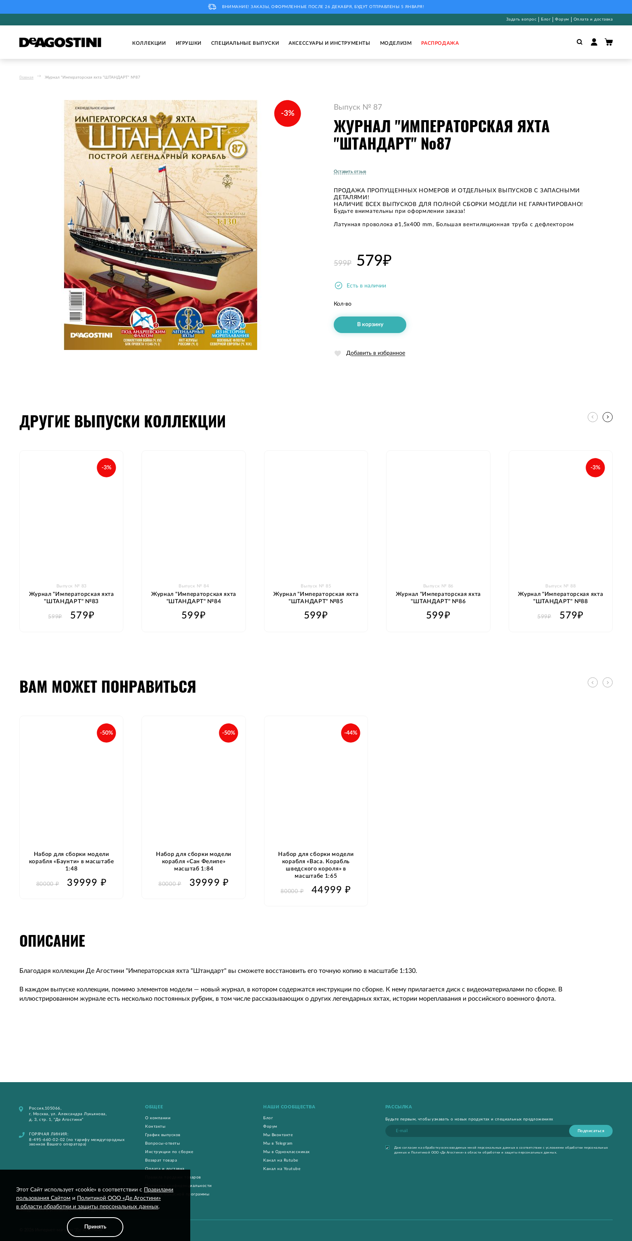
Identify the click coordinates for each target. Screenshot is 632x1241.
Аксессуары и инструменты (329, 43)
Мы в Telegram (278, 1143)
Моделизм (396, 43)
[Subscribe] (591, 1130)
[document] (95, 1211)
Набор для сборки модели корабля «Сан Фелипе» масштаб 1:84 (193, 861)
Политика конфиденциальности (178, 1185)
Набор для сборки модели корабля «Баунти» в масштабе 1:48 (71, 861)
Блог (546, 19)
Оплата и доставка (593, 19)
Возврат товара (161, 1160)
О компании (157, 1118)
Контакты (155, 1126)
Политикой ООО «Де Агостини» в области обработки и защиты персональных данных (483, 1152)
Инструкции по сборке (169, 1151)
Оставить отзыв (350, 171)
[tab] (194, 1107)
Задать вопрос (521, 19)
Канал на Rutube (280, 1160)
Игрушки (189, 43)
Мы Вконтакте (278, 1135)
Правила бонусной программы (177, 1194)
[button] (608, 417)
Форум (562, 19)
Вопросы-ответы (162, 1143)
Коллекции (149, 43)
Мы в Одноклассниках (286, 1151)
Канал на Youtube (281, 1168)
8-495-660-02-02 (47, 1139)
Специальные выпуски (245, 43)
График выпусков (163, 1135)
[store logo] (60, 42)
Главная (26, 77)
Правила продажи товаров (173, 1177)
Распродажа (440, 43)
